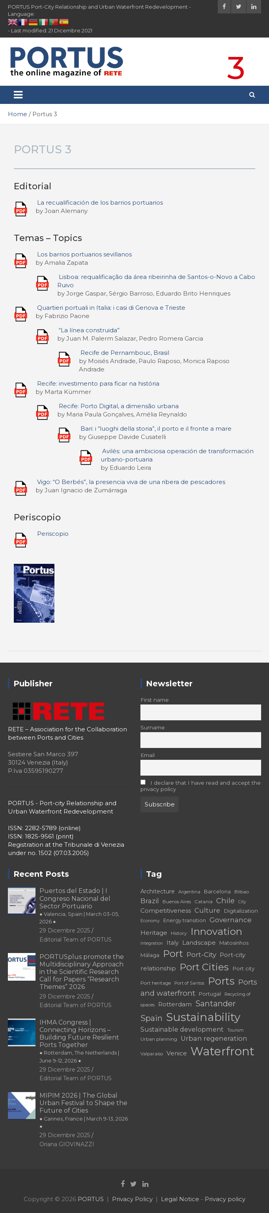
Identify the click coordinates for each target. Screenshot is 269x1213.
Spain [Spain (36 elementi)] (151, 1018)
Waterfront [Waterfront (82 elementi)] (222, 1051)
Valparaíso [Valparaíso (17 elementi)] (151, 1054)
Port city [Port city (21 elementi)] (243, 968)
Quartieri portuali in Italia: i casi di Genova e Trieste (111, 307)
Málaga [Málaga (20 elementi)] (149, 955)
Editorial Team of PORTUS (75, 939)
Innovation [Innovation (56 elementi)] (216, 931)
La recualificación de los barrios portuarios (100, 202)
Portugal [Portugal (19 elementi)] (210, 994)
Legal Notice (180, 1199)
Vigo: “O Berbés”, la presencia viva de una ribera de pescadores (131, 482)
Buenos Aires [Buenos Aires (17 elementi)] (177, 901)
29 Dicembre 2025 (64, 930)
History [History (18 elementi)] (179, 933)
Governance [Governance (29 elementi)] (230, 919)
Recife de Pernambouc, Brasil (124, 352)
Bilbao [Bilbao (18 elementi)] (241, 892)
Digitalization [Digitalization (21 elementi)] (241, 911)
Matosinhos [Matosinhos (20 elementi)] (233, 943)
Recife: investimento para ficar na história (98, 383)
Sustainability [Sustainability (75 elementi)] (203, 1017)
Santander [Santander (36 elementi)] (215, 1003)
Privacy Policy (132, 1199)
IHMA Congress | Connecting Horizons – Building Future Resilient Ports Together (79, 1041)
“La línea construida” (89, 330)
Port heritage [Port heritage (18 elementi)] (155, 983)
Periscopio (53, 533)
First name (154, 700)
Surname (152, 727)
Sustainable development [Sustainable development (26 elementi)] (182, 1029)
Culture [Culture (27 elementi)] (207, 910)
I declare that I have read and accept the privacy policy (200, 786)
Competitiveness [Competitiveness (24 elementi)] (165, 910)
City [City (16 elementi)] (242, 901)
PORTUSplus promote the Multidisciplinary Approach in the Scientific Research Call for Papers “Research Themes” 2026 (81, 972)
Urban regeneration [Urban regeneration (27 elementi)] (214, 1038)
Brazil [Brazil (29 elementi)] (149, 901)
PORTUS (91, 1199)
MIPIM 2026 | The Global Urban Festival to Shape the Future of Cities (83, 1110)
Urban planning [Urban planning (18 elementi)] (158, 1039)
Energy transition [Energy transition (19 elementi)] (184, 920)
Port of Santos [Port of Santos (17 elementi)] (189, 983)
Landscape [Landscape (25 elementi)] (199, 942)
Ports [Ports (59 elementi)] (221, 981)
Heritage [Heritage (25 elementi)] (153, 932)
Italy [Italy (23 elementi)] (172, 942)
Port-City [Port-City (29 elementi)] (201, 954)
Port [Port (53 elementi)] (173, 953)
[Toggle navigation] (18, 95)
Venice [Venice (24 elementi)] (176, 1053)
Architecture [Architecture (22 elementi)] (157, 891)
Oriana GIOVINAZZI (66, 1144)
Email (147, 755)
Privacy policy (225, 1199)
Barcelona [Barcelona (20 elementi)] (217, 891)
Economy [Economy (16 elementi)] (150, 920)
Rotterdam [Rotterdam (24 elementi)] (175, 1004)
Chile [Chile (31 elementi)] (225, 900)
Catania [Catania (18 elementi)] (203, 901)
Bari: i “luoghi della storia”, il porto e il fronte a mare (156, 428)
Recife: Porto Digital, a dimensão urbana (119, 406)
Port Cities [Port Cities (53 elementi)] (204, 967)
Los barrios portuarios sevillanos (84, 254)
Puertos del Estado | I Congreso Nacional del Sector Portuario (79, 906)
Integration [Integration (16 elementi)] (151, 943)
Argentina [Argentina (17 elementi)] (189, 892)
